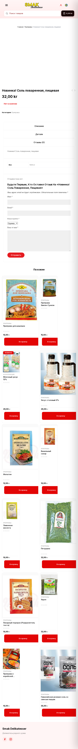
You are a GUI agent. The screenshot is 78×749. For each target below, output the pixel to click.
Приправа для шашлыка (14, 326)
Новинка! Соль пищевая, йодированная (74, 92)
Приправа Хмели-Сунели (47, 304)
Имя (10, 197)
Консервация (9, 374)
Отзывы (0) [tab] (39, 142)
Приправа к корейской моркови (8, 675)
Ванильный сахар (46, 452)
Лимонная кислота (8, 526)
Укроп (43, 600)
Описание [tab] (39, 126)
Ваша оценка (13, 219)
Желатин (7, 474)
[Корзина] (67, 13)
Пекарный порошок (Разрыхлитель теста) (19, 624)
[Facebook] (4, 739)
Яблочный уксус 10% (10, 378)
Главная (20, 27)
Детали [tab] (39, 134)
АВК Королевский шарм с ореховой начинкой (72, 92)
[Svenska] (66, 5)
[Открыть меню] (6, 5)
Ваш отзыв (12, 227)
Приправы (28, 27)
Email (10, 208)
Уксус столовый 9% (50, 400)
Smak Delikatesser (14, 728)
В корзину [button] (23, 342)
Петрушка (45, 548)
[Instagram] (10, 739)
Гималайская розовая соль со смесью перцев (54, 698)
